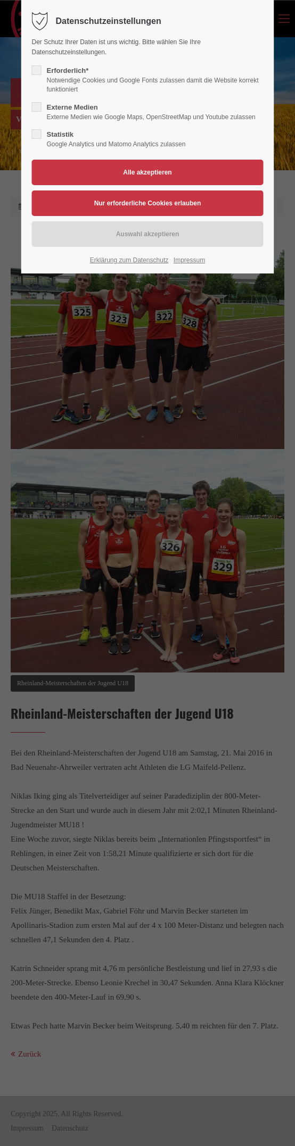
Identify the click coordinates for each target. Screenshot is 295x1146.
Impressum (189, 260)
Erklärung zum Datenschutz (129, 260)
